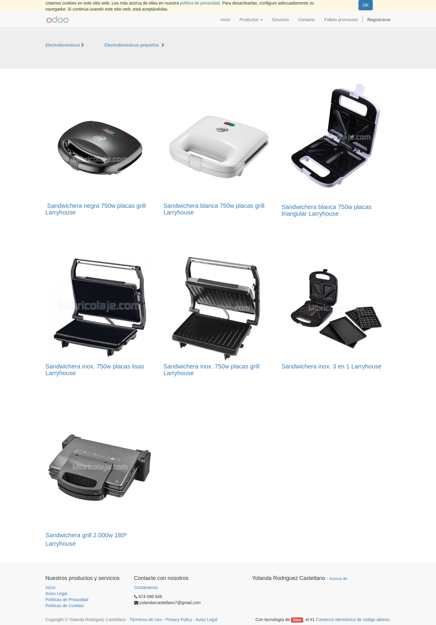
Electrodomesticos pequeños (134, 45)
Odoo (297, 620)
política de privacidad (200, 3)
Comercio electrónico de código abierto (352, 619)
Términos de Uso (146, 619)
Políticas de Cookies (64, 605)
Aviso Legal (56, 593)
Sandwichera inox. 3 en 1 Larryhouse (332, 366)
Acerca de (338, 578)
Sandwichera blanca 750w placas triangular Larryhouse (327, 210)
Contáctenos (146, 587)
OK (365, 5)
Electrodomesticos (64, 45)
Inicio (50, 587)
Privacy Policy (179, 619)
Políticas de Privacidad (66, 599)
